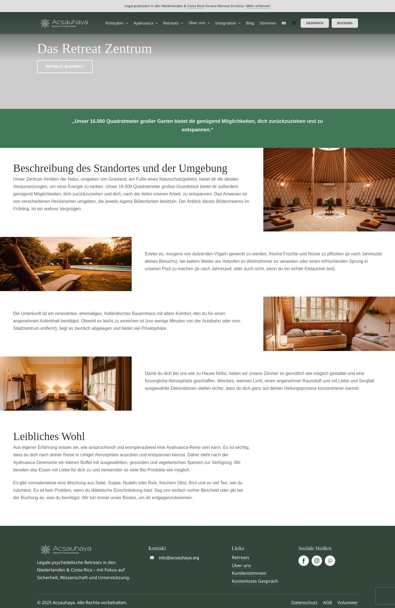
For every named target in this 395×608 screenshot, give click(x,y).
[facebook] (303, 561)
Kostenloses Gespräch (255, 581)
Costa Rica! (195, 6)
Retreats (240, 557)
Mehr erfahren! (258, 6)
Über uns (241, 565)
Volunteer (347, 602)
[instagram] (317, 561)
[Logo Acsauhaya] (64, 20)
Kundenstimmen (249, 573)
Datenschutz (304, 602)
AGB (327, 602)
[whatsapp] (330, 561)
